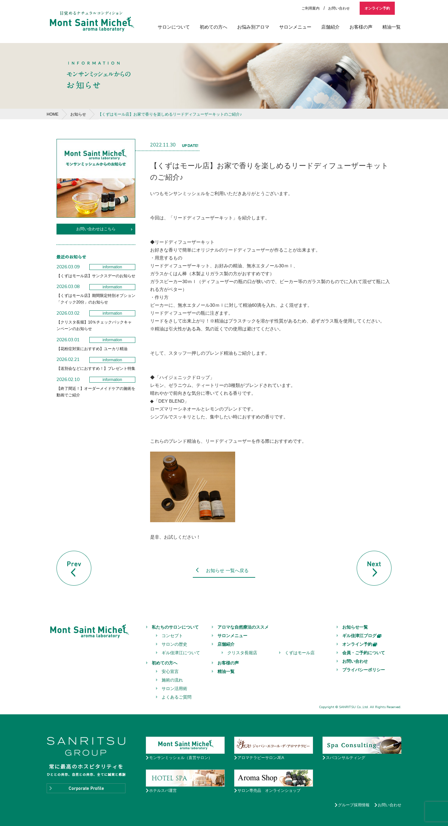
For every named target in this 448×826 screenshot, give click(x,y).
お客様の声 (360, 27)
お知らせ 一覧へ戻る (227, 570)
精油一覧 (391, 27)
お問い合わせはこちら (96, 229)
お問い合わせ (339, 8)
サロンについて (174, 27)
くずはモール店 (300, 652)
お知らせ (78, 114)
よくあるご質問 (176, 697)
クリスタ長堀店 (242, 652)
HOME (52, 114)
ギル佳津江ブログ (362, 635)
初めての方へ (213, 27)
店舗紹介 (330, 27)
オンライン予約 (377, 8)
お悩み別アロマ (253, 27)
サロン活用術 (174, 688)
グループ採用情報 (354, 805)
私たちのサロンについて (175, 627)
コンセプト (172, 635)
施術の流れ (172, 680)
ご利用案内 (311, 8)
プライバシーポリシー (363, 669)
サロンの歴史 (174, 644)
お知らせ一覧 (355, 627)
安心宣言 (170, 671)
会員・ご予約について (363, 652)
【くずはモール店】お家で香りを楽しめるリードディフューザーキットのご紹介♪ (170, 114)
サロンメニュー (295, 27)
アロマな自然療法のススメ (243, 627)
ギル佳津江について (181, 652)
